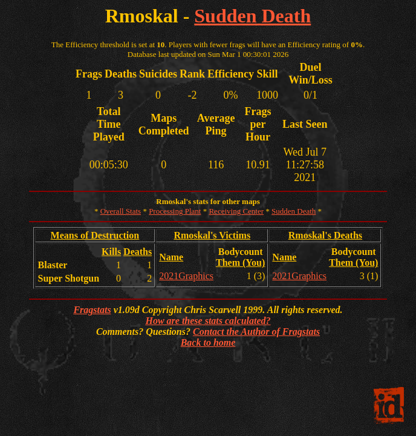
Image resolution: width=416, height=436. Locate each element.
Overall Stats (120, 211)
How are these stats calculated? (207, 320)
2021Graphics (186, 276)
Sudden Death (252, 16)
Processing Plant (175, 211)
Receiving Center (236, 211)
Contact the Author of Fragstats (256, 331)
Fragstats (92, 310)
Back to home (208, 342)
